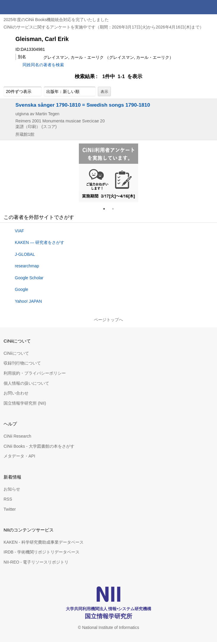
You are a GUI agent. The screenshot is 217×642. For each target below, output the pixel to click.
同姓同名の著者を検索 (43, 64)
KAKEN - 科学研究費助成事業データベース (44, 542)
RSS (8, 499)
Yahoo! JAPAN (28, 301)
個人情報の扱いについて (26, 383)
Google (21, 289)
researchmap (27, 266)
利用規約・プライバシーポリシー (35, 373)
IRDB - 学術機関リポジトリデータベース (41, 552)
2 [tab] (115, 209)
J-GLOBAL (25, 254)
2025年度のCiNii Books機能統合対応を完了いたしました (56, 19)
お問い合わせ (16, 393)
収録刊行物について (22, 363)
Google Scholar (29, 277)
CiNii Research (17, 436)
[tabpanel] (108, 173)
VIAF (19, 230)
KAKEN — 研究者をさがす (39, 242)
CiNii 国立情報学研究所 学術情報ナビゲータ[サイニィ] (26, 7)
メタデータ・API (19, 456)
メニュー (210, 7)
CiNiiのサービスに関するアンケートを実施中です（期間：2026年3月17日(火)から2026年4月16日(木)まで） (104, 27)
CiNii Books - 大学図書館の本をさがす (39, 446)
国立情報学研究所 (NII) (25, 403)
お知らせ (12, 489)
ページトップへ (108, 319)
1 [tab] (106, 209)
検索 (196, 7)
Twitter (10, 509)
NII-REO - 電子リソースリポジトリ (36, 562)
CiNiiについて (16, 353)
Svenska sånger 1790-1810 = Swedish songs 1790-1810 (82, 105)
